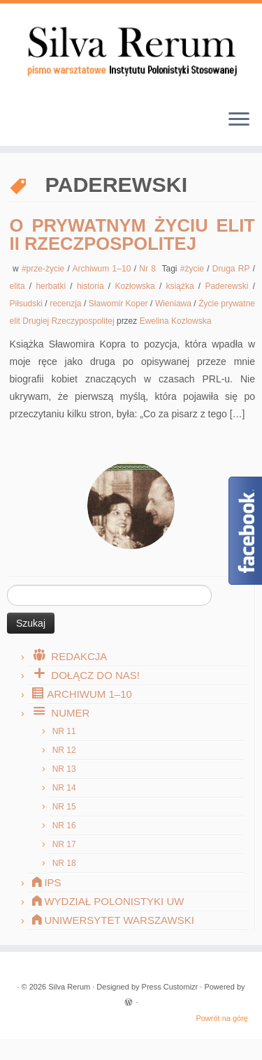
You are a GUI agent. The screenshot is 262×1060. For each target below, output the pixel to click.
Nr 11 (64, 731)
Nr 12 (64, 750)
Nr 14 (64, 788)
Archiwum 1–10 (103, 269)
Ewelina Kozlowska (176, 321)
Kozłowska (137, 286)
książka (182, 286)
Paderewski (228, 286)
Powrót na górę (222, 1018)
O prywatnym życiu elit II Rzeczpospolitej (132, 234)
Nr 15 (64, 807)
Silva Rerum (69, 987)
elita (19, 286)
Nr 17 (64, 844)
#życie (193, 269)
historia (92, 286)
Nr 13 (64, 769)
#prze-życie (45, 269)
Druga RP (232, 269)
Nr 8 (149, 269)
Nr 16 (64, 825)
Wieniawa (174, 303)
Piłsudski (27, 303)
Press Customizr (170, 987)
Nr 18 (64, 863)
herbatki (53, 286)
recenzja (67, 303)
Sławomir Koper (119, 303)
